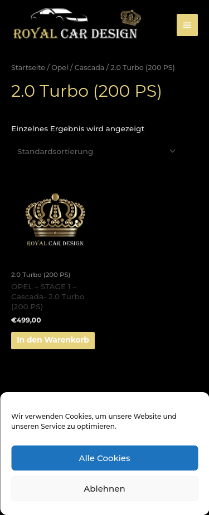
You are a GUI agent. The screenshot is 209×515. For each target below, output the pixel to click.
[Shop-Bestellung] (94, 151)
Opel (59, 67)
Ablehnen (104, 488)
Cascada (90, 67)
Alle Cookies (104, 458)
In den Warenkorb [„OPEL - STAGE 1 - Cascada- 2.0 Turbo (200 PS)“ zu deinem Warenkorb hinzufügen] (53, 339)
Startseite (28, 67)
